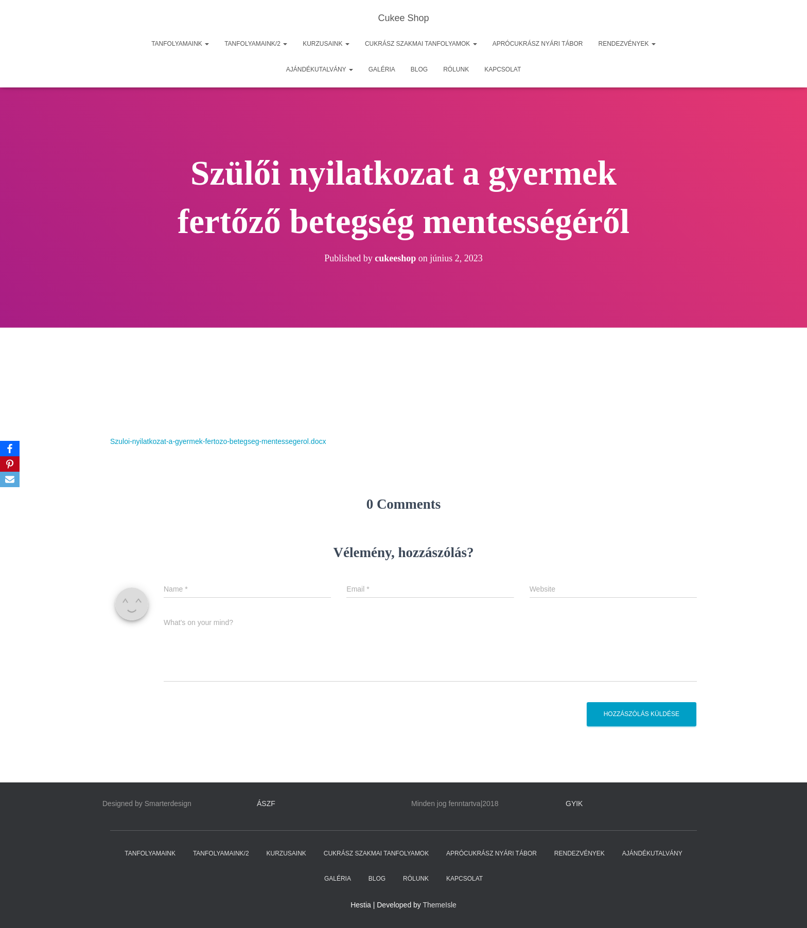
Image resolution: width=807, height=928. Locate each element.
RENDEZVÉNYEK (627, 43)
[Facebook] (10, 448)
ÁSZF (266, 803)
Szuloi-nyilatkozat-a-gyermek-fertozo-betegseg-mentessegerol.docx (218, 441)
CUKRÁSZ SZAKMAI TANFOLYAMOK (421, 43)
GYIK (574, 803)
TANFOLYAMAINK (180, 43)
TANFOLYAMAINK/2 (255, 43)
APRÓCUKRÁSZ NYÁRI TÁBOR (538, 43)
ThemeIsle (440, 905)
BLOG (419, 69)
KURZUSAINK (326, 43)
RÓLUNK (456, 69)
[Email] (10, 479)
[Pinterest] (10, 464)
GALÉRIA (382, 69)
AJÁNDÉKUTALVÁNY (319, 69)
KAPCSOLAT (502, 69)
